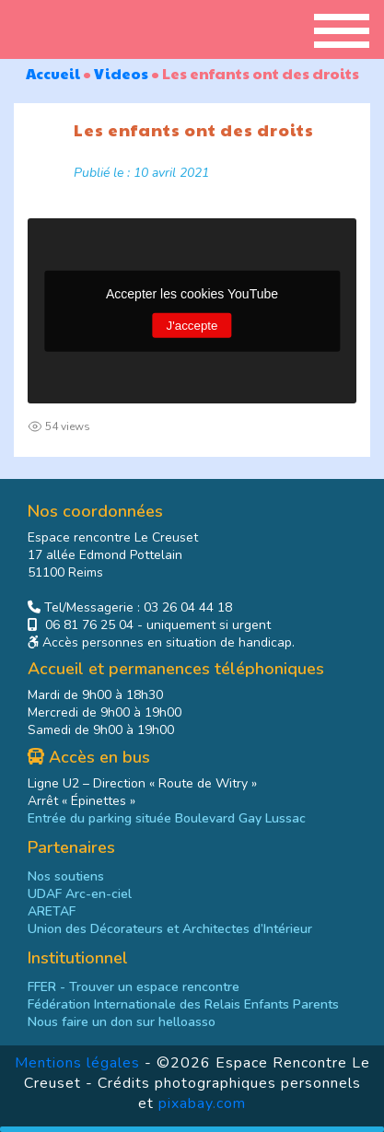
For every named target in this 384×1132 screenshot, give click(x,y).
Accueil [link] (53, 73)
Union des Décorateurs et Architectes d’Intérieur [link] (170, 929)
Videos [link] (121, 73)
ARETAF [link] (52, 911)
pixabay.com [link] (202, 1103)
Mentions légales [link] (77, 1063)
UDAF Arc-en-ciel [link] (80, 894)
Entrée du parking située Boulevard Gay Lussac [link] (167, 818)
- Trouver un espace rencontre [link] (133, 987)
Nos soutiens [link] (66, 876)
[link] (183, 1004)
